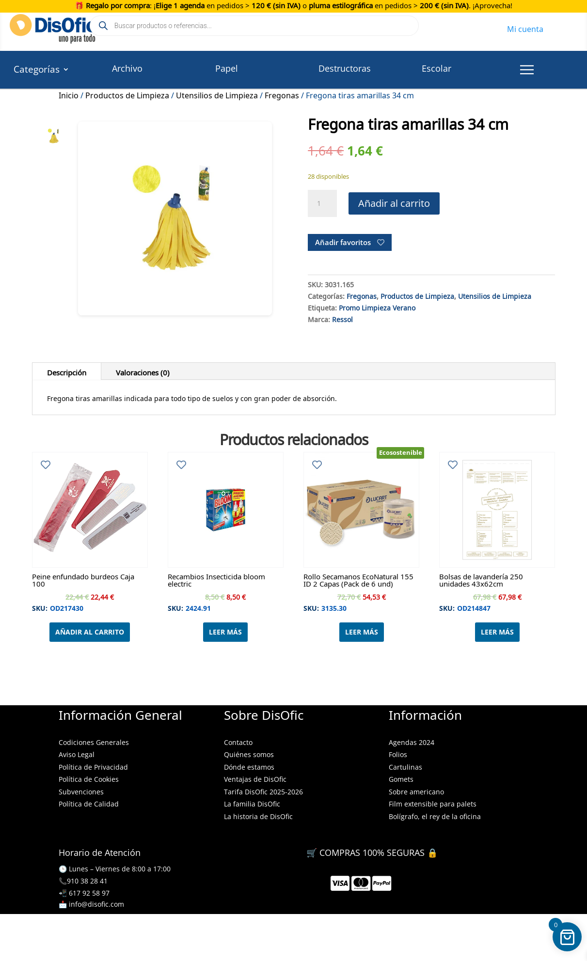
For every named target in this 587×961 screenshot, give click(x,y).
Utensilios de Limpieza (217, 94)
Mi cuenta (525, 27)
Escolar (436, 68)
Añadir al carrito (394, 203)
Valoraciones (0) (143, 371)
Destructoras (344, 68)
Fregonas (282, 94)
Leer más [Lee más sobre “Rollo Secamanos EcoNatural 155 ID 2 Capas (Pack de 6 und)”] (361, 631)
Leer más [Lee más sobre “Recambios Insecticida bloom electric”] (225, 631)
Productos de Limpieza (127, 94)
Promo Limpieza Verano (377, 306)
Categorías (37, 71)
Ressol (342, 318)
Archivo (127, 68)
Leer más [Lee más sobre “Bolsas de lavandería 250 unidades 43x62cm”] (497, 631)
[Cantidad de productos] (322, 203)
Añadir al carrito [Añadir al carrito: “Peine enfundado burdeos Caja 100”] (89, 631)
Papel (226, 68)
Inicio (69, 94)
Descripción (66, 371)
